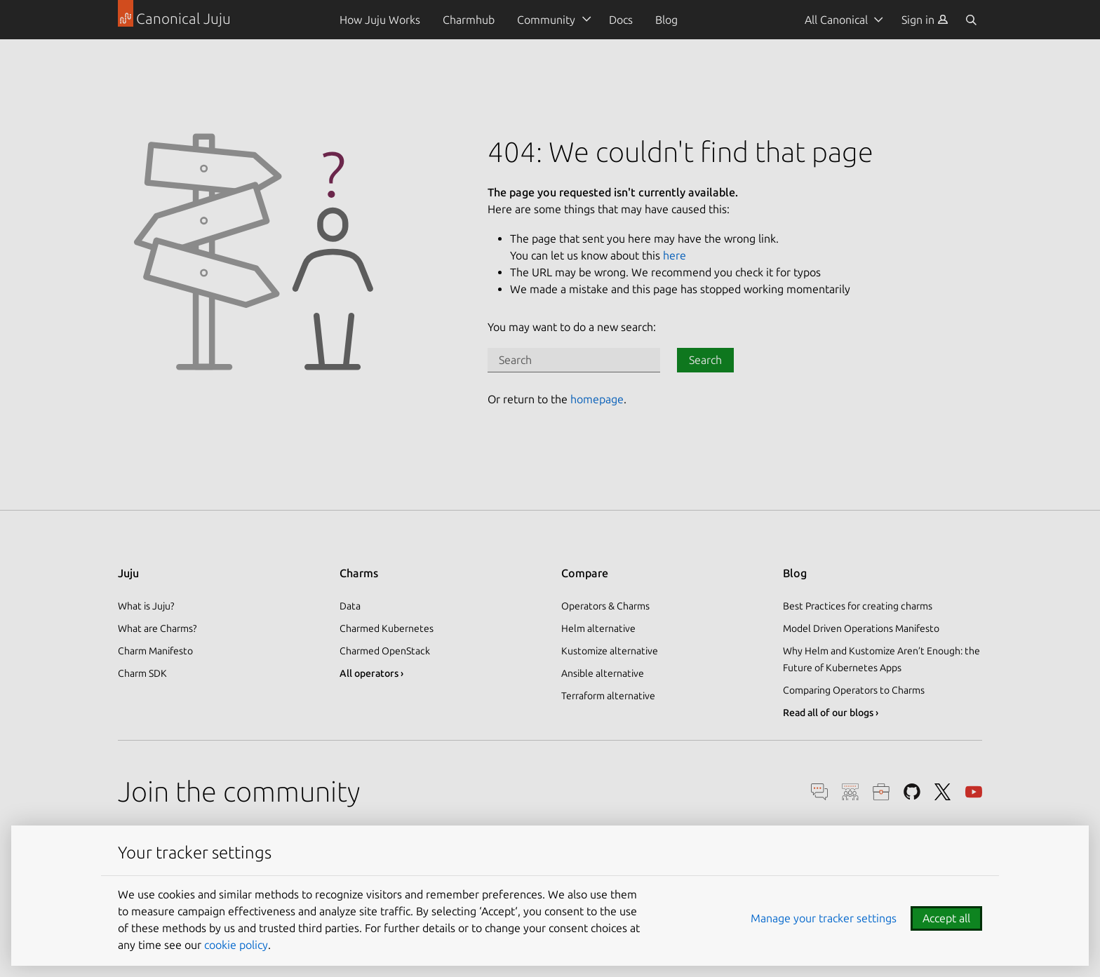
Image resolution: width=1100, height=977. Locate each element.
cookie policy (236, 944)
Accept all (946, 918)
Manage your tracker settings (824, 918)
